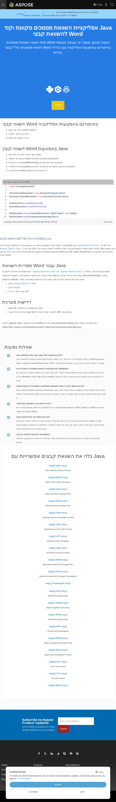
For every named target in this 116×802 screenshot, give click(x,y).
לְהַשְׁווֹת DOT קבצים (58, 489)
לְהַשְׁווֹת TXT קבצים (58, 673)
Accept (58, 784)
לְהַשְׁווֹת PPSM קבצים (58, 603)
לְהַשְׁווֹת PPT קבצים (58, 626)
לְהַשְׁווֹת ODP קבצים (58, 512)
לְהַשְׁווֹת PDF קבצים (58, 548)
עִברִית (97, 4)
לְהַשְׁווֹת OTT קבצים (58, 536)
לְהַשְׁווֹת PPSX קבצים (58, 614)
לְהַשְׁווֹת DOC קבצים (58, 465)
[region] (58, 201)
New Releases (73, 764)
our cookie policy (23, 779)
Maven (17, 287)
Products (38, 764)
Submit (63, 728)
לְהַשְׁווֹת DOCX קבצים (58, 477)
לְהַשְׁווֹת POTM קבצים (58, 559)
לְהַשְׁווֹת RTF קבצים (58, 661)
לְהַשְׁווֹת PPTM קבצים (58, 638)
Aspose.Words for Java (87, 245)
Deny (82, 792)
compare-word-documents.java (19, 222)
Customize (33, 792)
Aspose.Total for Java (10, 248)
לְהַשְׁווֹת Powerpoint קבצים (58, 583)
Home (5, 764)
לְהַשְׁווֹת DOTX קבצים (58, 501)
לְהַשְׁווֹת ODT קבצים (58, 524)
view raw (108, 222)
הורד (58, 105)
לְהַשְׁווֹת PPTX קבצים (58, 650)
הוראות (11, 291)
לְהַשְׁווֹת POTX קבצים (58, 571)
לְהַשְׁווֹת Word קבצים (57, 685)
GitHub (53, 222)
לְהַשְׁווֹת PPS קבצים (58, 591)
